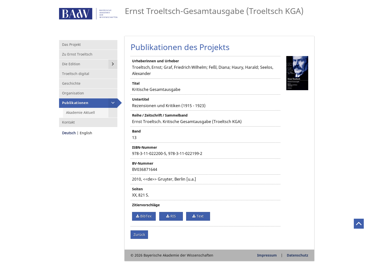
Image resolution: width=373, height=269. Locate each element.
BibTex (145, 216)
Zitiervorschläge (146, 204)
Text (200, 216)
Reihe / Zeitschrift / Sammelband (160, 115)
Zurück (139, 234)
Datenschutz (297, 255)
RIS (172, 216)
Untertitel (140, 99)
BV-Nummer (142, 163)
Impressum (267, 255)
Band (136, 131)
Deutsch (69, 133)
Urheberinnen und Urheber (155, 61)
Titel (136, 83)
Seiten (137, 189)
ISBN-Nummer (144, 147)
